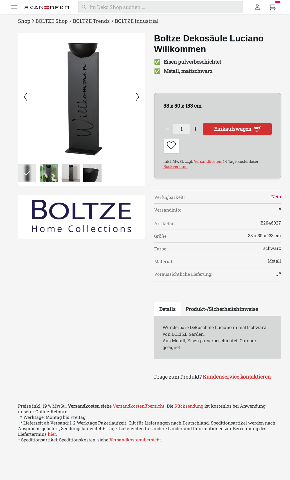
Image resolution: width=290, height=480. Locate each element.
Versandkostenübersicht (139, 406)
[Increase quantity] (196, 129)
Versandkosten (207, 161)
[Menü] (14, 7)
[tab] (167, 309)
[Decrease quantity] (167, 129)
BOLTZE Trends (91, 20)
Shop (24, 20)
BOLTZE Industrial (137, 20)
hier (52, 434)
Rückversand (175, 166)
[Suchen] (160, 7)
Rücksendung (188, 406)
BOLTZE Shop (51, 20)
